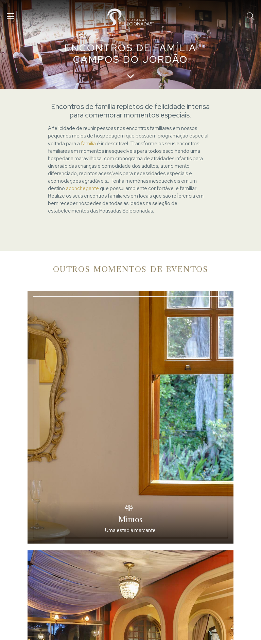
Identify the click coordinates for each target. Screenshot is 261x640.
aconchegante (82, 188)
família (88, 143)
